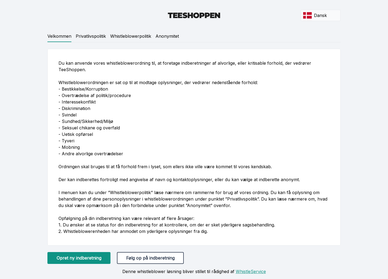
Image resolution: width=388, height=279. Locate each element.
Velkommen (59, 36)
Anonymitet (167, 36)
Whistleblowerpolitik (130, 36)
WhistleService (251, 271)
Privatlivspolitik (91, 36)
